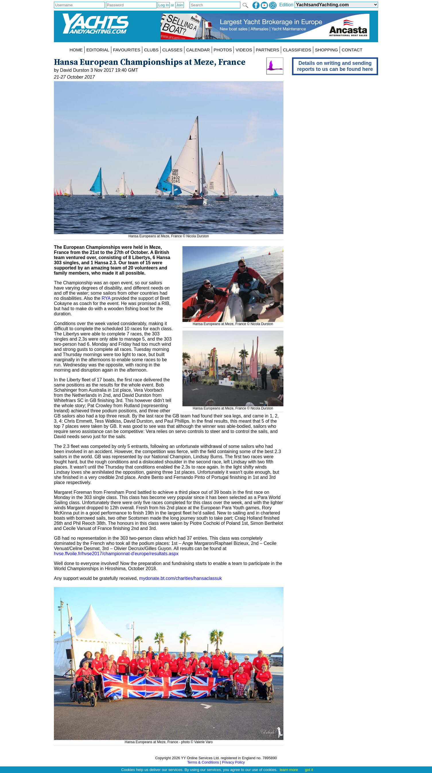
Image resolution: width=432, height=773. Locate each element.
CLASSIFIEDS (297, 49)
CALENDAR (198, 49)
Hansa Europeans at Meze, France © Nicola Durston (232, 322)
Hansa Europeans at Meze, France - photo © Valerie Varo (168, 740)
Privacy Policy (233, 762)
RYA (106, 298)
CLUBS (151, 49)
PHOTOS (223, 49)
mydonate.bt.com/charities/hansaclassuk (180, 578)
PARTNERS (267, 49)
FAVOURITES (126, 49)
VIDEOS (244, 49)
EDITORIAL (97, 49)
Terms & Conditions (203, 762)
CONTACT (352, 49)
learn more (289, 770)
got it (309, 770)
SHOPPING (326, 49)
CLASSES (172, 49)
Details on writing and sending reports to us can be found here (335, 66)
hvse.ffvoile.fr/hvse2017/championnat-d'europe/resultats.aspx (116, 553)
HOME (76, 49)
